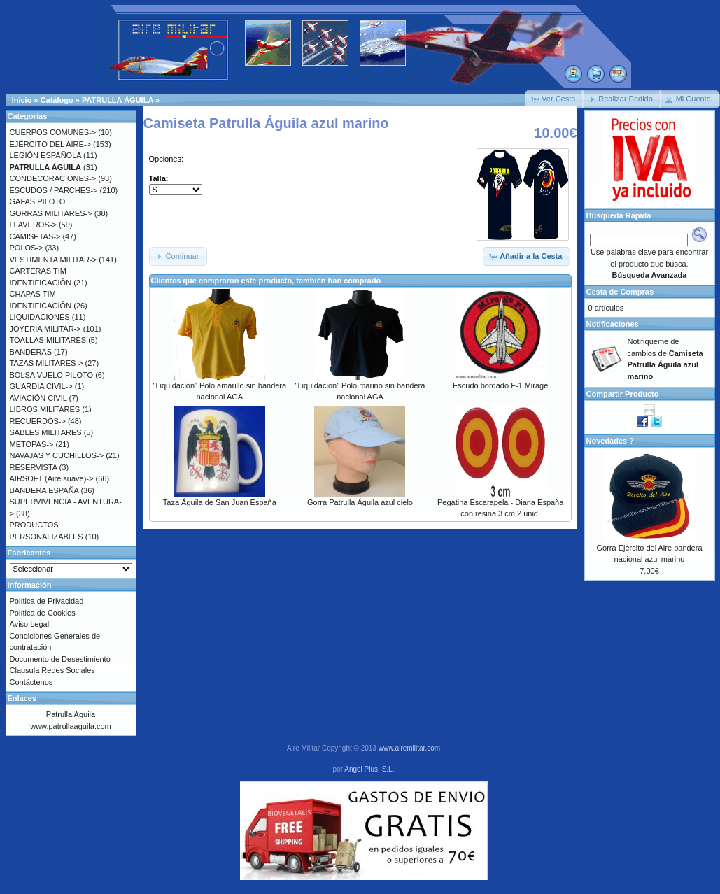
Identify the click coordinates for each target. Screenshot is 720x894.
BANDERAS (31, 352)
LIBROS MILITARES (45, 409)
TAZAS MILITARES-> (46, 363)
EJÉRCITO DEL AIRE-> (50, 144)
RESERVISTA (33, 467)
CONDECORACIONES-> (53, 178)
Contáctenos (31, 682)
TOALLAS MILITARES (48, 340)
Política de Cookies (43, 613)
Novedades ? (610, 441)
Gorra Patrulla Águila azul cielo (360, 502)
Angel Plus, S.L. (369, 769)
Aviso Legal (30, 624)
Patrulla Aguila (70, 714)
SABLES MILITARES (46, 432)
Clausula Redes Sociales (52, 670)
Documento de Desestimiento (60, 659)
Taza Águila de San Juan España (219, 502)
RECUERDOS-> (38, 421)
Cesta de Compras (620, 292)
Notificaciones (612, 324)
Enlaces (22, 698)
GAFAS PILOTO (38, 201)
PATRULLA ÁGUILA (117, 100)
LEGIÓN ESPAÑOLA (46, 155)
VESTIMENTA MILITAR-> (53, 259)
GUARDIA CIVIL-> (41, 386)
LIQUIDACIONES (40, 317)
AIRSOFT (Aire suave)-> (52, 478)
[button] (554, 99)
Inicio (22, 100)
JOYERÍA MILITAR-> (45, 329)
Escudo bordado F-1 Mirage (500, 385)
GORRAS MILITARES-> (51, 213)
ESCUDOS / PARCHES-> (54, 190)
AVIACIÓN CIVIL (38, 398)
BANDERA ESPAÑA (44, 490)
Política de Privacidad (47, 601)
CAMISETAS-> (35, 236)
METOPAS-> (32, 444)
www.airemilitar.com (409, 748)
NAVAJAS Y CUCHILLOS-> (57, 455)
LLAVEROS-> (33, 224)
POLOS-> (26, 247)
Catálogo (57, 100)
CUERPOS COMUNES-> (53, 132)
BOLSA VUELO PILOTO (52, 375)
